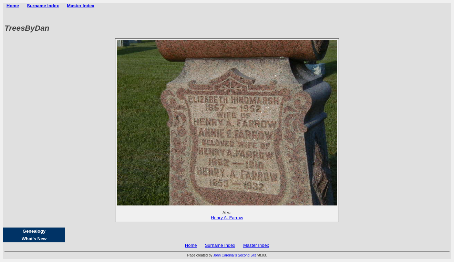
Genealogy (34, 231)
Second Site (247, 255)
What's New (34, 238)
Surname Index (43, 5)
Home (13, 5)
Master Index (80, 5)
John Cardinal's (225, 255)
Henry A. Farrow (227, 217)
